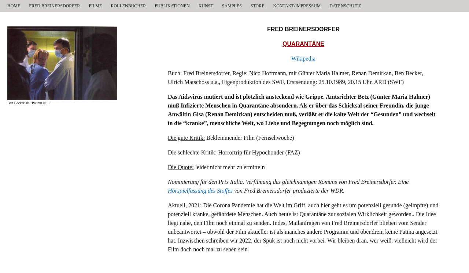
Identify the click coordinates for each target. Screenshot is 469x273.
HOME (13, 5)
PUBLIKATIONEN (172, 5)
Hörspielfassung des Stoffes (200, 191)
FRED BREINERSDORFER (54, 5)
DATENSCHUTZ (345, 5)
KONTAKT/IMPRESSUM (297, 5)
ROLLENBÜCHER (128, 5)
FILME (95, 5)
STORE (258, 5)
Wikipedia (303, 58)
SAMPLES (232, 5)
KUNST (206, 5)
